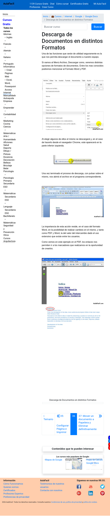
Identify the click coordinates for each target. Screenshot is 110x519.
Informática (9, 66)
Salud (6, 145)
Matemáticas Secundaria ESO (9, 196)
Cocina (6, 124)
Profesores (35, 7)
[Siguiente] (90, 424)
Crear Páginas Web (9, 73)
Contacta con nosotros (51, 490)
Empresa (7, 101)
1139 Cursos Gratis (39, 3)
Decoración (9, 160)
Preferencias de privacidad (16, 497)
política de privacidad (74, 502)
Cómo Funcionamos (13, 483)
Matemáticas (9, 133)
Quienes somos (11, 487)
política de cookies (90, 502)
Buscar (98, 26)
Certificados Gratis (79, 3)
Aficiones (7, 142)
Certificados (9, 490)
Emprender (8, 107)
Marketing (8, 121)
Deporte (7, 148)
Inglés (9, 37)
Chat (52, 3)
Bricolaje (7, 165)
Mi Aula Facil (100, 3)
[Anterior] (63, 424)
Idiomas (7, 34)
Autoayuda (8, 98)
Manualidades (10, 95)
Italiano (7, 57)
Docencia (7, 157)
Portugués (8, 63)
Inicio (5, 14)
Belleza (6, 162)
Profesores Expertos (13, 493)
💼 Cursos (56, 16)
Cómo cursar (62, 3)
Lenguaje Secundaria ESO (9, 210)
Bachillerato (9, 216)
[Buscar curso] (64, 26)
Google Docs (91, 16)
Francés (7, 44)
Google (78, 16)
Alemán (7, 50)
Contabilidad (9, 114)
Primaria (7, 181)
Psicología (8, 171)
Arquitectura (9, 241)
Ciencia (7, 126)
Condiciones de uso (58, 502)
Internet (7, 92)
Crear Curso (47, 7)
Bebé (5, 168)
